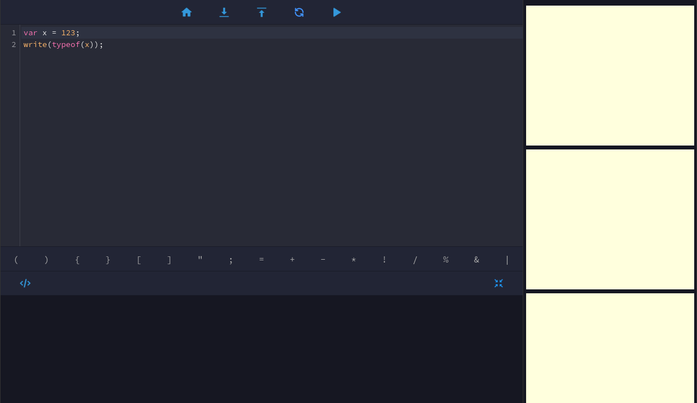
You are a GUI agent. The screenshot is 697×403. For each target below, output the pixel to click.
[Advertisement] (610, 76)
